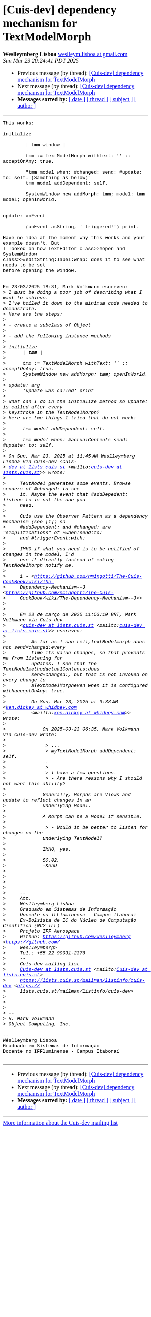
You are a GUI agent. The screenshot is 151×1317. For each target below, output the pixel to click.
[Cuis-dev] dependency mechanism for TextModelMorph (80, 76)
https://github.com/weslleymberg (87, 1100)
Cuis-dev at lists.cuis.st (55, 1139)
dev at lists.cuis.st (37, 536)
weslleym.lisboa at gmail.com (92, 54)
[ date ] (77, 99)
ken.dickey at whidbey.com (41, 825)
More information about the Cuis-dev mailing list (60, 1311)
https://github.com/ (33, 1106)
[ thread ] (97, 99)
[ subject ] (121, 99)
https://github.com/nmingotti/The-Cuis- (60, 687)
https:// (28, 1159)
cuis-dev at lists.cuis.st (58, 726)
